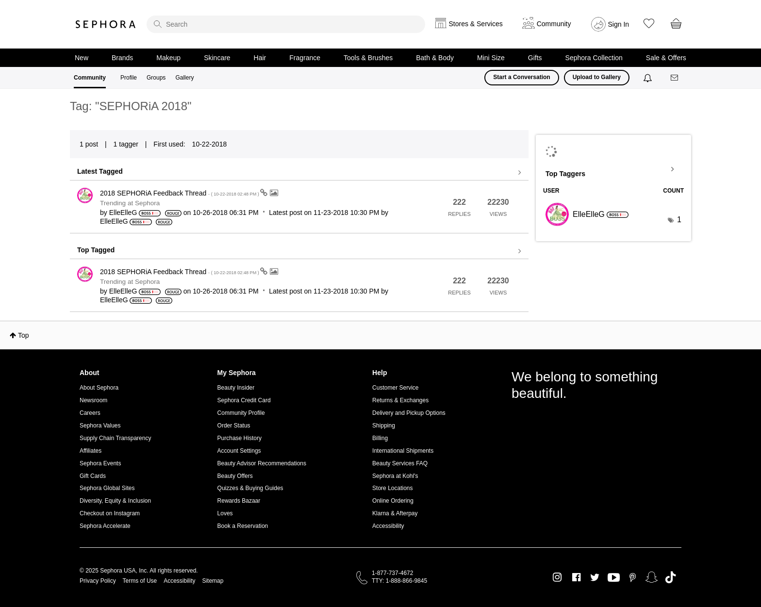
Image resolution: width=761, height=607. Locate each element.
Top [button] (23, 335)
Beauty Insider (236, 387)
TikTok (670, 577)
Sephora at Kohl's (395, 476)
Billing (380, 438)
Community (90, 77)
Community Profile (241, 413)
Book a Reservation (242, 526)
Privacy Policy (98, 580)
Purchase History (239, 438)
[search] (286, 24)
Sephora (106, 24)
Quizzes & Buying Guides (250, 488)
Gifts (535, 58)
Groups (156, 77)
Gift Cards (93, 476)
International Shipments (402, 450)
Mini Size (491, 58)
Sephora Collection (594, 58)
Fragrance (304, 58)
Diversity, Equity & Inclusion (115, 500)
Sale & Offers (666, 58)
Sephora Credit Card (244, 400)
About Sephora (99, 387)
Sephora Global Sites (107, 488)
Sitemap (212, 580)
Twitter (595, 577)
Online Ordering (393, 500)
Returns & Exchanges (400, 400)
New (81, 58)
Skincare (217, 58)
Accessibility (388, 526)
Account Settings (239, 450)
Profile (128, 77)
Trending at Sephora (130, 203)
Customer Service (395, 387)
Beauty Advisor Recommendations (261, 463)
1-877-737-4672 (392, 573)
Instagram (557, 577)
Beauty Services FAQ (400, 463)
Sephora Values (100, 425)
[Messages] (675, 78)
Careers (90, 413)
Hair (260, 58)
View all (299, 172)
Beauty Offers (235, 476)
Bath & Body (435, 58)
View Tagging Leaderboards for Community (613, 169)
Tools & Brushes (368, 58)
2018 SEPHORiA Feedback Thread (180, 193)
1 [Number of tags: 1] (679, 219)
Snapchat (651, 577)
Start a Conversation (521, 77)
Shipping (383, 425)
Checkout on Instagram (110, 513)
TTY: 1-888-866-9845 (399, 580)
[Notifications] (649, 77)
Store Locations (392, 488)
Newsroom (93, 400)
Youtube (614, 578)
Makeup (168, 58)
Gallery (184, 77)
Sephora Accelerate (105, 526)
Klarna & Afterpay (394, 513)
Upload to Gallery (597, 77)
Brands (122, 58)
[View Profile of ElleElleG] (123, 212)
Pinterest (633, 577)
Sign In (618, 24)
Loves (225, 513)
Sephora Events (100, 463)
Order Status (233, 425)
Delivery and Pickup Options (409, 413)
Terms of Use (140, 580)
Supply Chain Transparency (115, 438)
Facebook (576, 577)
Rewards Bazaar (239, 500)
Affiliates (90, 450)
